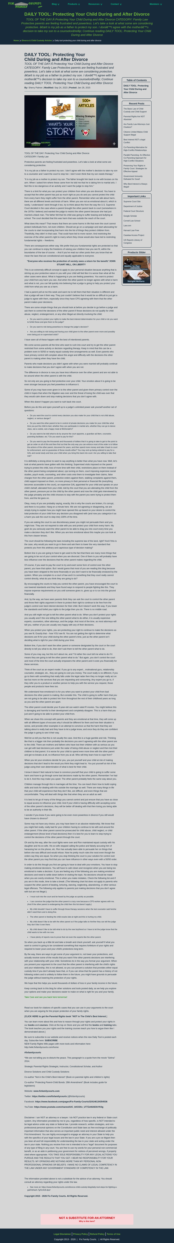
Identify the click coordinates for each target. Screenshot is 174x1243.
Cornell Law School (131, 221)
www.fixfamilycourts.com (46, 1091)
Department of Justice (132, 206)
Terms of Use (113, 1234)
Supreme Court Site (132, 201)
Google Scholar (130, 216)
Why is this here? (87, 1221)
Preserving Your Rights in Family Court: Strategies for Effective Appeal (135, 168)
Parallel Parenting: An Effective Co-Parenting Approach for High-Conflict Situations (136, 158)
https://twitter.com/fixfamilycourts (49, 1096)
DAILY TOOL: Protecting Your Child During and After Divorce (136, 89)
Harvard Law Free (131, 230)
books (31, 1025)
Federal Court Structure (133, 211)
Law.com (127, 226)
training (108, 1025)
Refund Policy (97, 1234)
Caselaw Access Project (133, 235)
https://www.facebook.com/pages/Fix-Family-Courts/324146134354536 (71, 1101)
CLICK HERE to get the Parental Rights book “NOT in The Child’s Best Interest (65, 1016)
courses (43, 1025)
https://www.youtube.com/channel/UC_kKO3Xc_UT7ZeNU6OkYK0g (68, 1107)
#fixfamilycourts (32, 1052)
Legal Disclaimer (62, 1234)
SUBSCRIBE (51, 1040)
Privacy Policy (80, 1234)
